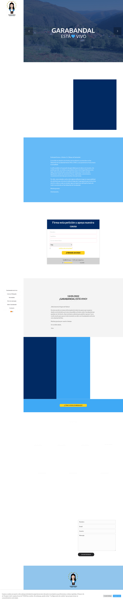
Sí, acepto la (62, 248)
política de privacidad (65, 248)
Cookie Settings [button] (107, 596)
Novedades (12, 297)
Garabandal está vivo (11, 290)
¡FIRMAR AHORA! (73, 253)
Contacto (11, 308)
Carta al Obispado (11, 294)
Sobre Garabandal (11, 304)
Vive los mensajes (11, 301)
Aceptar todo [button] (117, 596)
